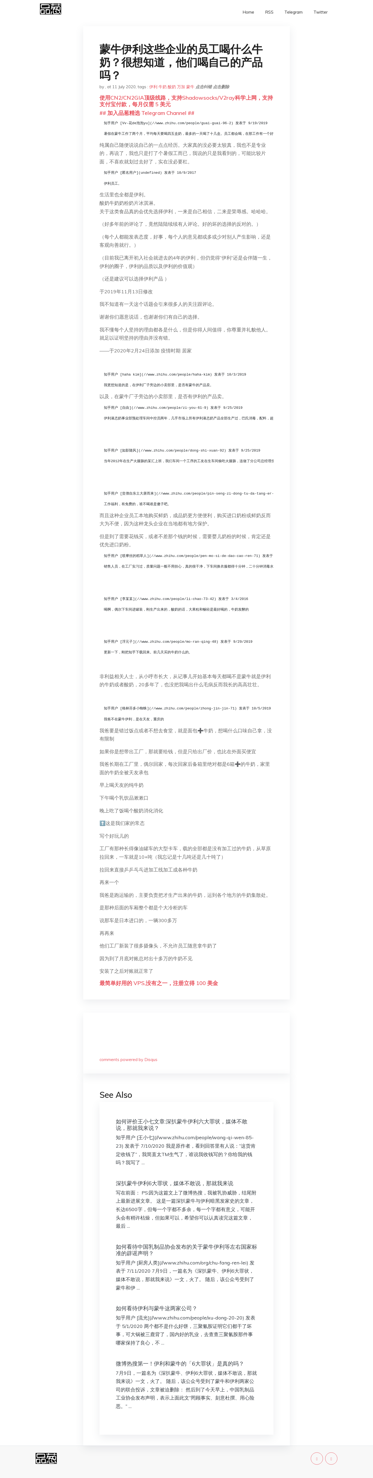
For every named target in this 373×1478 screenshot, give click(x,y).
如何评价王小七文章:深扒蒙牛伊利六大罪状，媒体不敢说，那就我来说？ (181, 1124)
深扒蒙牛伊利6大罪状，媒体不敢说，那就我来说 (174, 1183)
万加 (181, 86)
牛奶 (162, 86)
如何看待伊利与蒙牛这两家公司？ (156, 1308)
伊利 (153, 86)
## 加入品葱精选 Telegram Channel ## (147, 112)
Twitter (320, 12)
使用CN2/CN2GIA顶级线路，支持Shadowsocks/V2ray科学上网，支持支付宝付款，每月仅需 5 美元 (186, 101)
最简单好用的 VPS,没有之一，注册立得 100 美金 (159, 983)
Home (248, 12)
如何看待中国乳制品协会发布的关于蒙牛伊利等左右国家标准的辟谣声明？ (186, 1250)
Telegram (293, 12)
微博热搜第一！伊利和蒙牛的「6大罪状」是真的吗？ (180, 1363)
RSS (269, 12)
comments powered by (128, 1059)
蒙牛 (190, 86)
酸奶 (172, 86)
